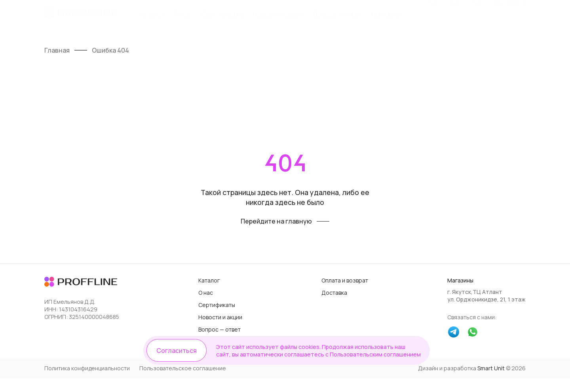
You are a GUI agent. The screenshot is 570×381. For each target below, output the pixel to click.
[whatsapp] (472, 335)
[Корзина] (454, 21)
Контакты (386, 22)
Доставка (334, 295)
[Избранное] (476, 21)
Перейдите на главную (276, 224)
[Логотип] (80, 22)
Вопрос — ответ (337, 22)
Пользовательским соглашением (369, 354)
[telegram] (453, 335)
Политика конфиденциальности (87, 371)
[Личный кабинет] (509, 21)
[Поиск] (432, 21)
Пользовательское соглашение (182, 371)
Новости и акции (278, 22)
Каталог (152, 22)
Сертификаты (222, 22)
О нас (183, 22)
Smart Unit (491, 371)
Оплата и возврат (344, 283)
